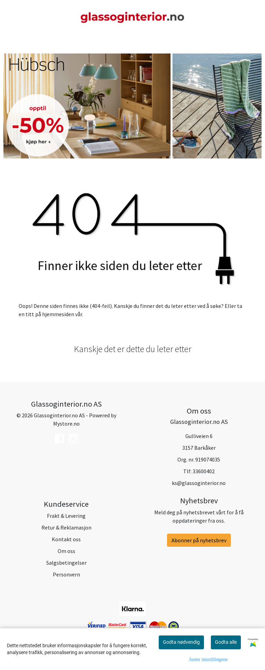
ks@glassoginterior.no (199, 482)
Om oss (66, 550)
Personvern (66, 574)
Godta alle (226, 642)
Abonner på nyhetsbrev (198, 540)
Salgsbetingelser (66, 562)
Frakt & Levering (66, 515)
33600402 (204, 471)
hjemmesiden (58, 314)
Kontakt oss (66, 539)
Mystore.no (66, 423)
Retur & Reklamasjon (66, 527)
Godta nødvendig (181, 642)
